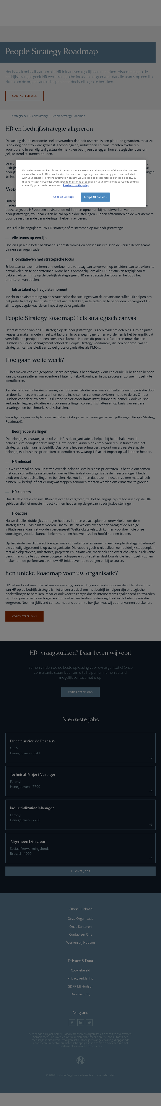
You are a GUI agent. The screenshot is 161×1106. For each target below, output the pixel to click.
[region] (81, 183)
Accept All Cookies (95, 196)
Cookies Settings (63, 196)
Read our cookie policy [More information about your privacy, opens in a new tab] (76, 185)
